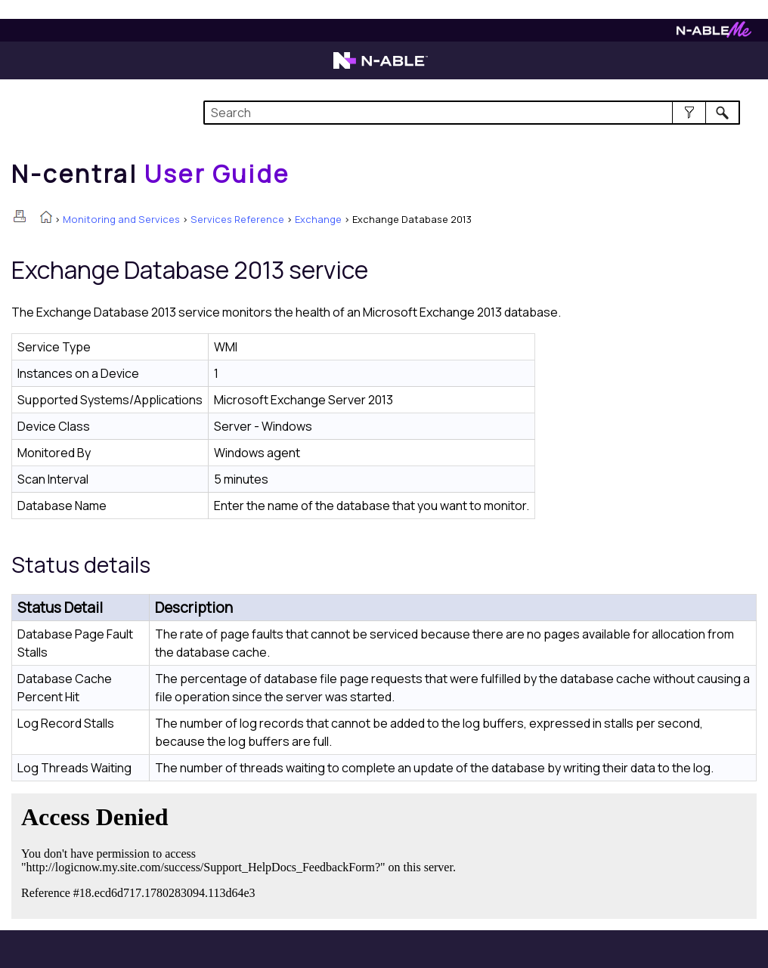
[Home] (150, 173)
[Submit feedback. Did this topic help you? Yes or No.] (242, 854)
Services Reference (237, 219)
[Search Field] (471, 113)
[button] (689, 113)
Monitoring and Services (121, 219)
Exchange (318, 219)
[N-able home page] (380, 67)
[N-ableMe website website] (714, 33)
